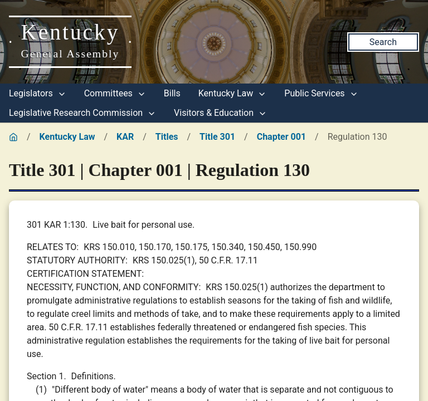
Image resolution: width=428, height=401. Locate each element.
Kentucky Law (232, 93)
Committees (115, 93)
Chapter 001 (281, 136)
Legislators (37, 93)
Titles (166, 136)
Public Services (321, 93)
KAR (125, 136)
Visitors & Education (220, 112)
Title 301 (217, 136)
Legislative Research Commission (82, 112)
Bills (172, 93)
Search (383, 42)
